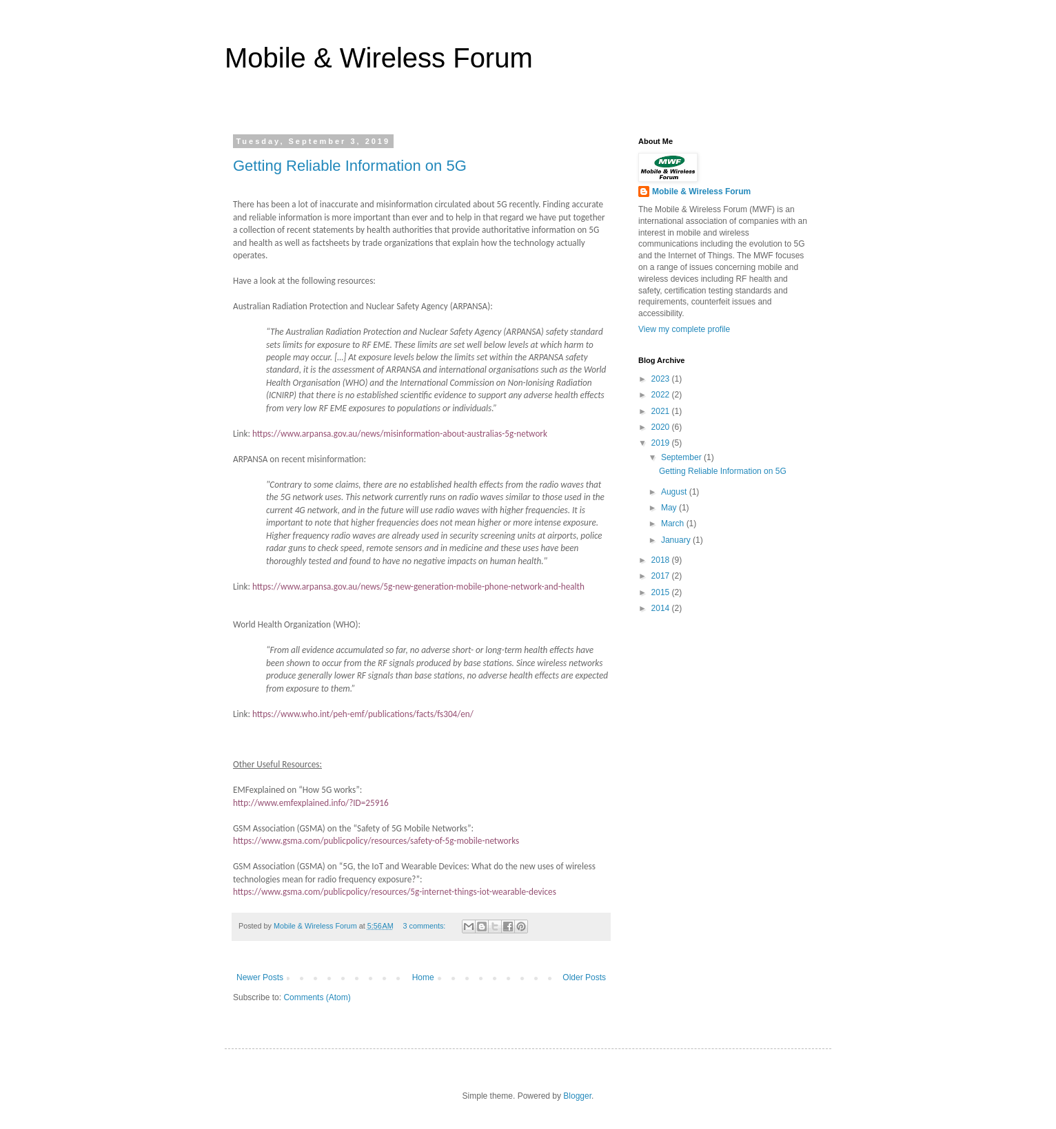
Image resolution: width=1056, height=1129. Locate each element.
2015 (661, 592)
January (677, 540)
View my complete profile (684, 329)
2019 (661, 443)
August (675, 492)
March (674, 523)
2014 (661, 608)
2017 (661, 576)
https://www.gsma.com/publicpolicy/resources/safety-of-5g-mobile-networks (376, 841)
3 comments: (425, 926)
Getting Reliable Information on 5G (350, 165)
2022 (661, 395)
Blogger (577, 1096)
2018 (661, 560)
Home (423, 977)
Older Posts (584, 977)
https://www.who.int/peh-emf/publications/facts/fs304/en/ (363, 714)
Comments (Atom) (316, 997)
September (682, 457)
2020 (661, 427)
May (670, 507)
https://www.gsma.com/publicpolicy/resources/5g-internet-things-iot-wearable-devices (394, 892)
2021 (661, 411)
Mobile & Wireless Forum (379, 58)
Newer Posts (259, 977)
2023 (661, 379)
